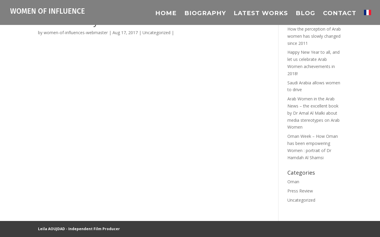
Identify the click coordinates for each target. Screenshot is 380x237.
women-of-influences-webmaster (76, 32)
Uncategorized (156, 32)
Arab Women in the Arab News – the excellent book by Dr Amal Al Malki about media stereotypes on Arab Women (313, 113)
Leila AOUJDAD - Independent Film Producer (79, 228)
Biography (205, 14)
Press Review (300, 191)
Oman (293, 181)
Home (166, 14)
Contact (339, 14)
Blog (305, 14)
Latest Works (261, 14)
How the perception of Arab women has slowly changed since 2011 (314, 36)
